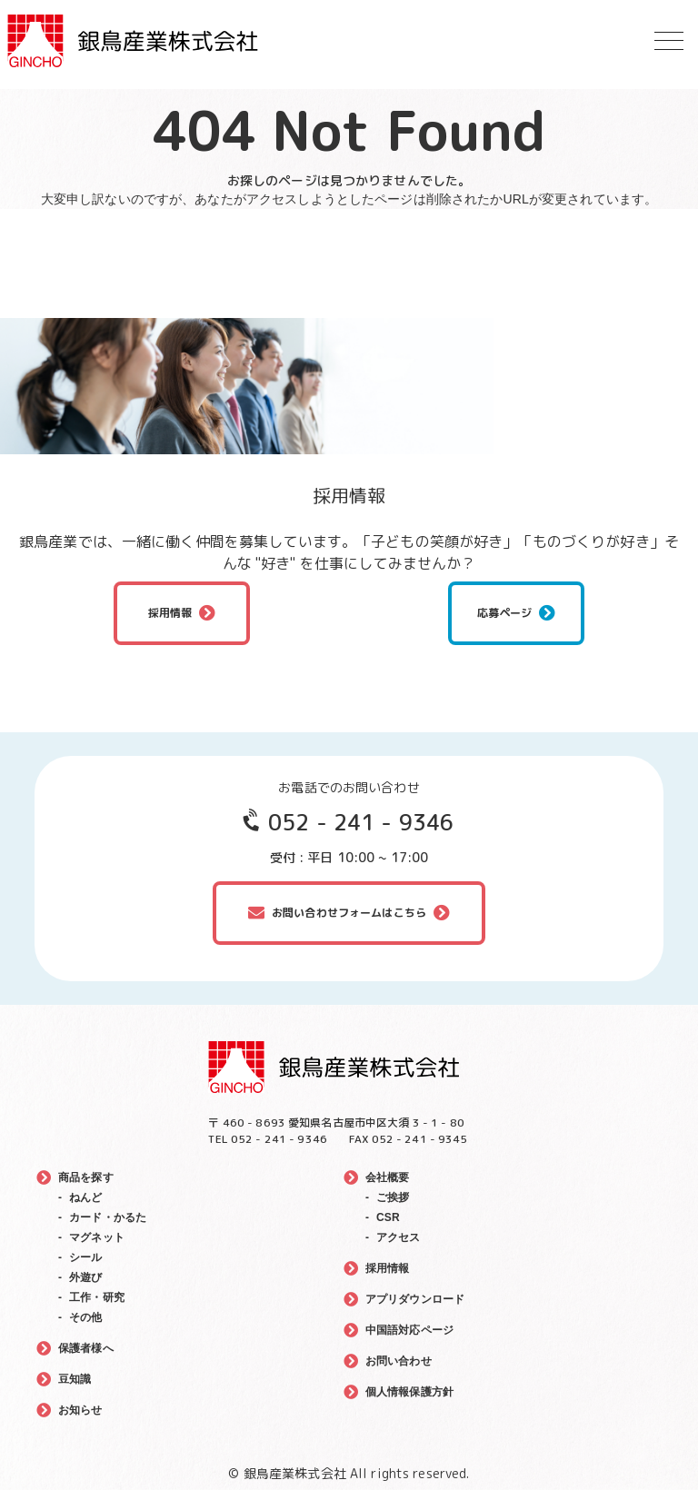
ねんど (85, 1197)
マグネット (97, 1237)
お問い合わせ (398, 1361)
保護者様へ (86, 1348)
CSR (388, 1217)
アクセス (398, 1237)
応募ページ (505, 613)
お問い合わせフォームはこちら (349, 912)
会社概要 (387, 1177)
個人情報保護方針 (409, 1392)
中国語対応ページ (409, 1330)
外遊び (85, 1277)
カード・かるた (107, 1217)
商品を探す (86, 1177)
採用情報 (170, 613)
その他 (85, 1317)
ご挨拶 (392, 1197)
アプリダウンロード (414, 1299)
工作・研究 (97, 1297)
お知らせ (80, 1410)
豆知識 (74, 1379)
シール (85, 1257)
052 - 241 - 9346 (361, 822)
